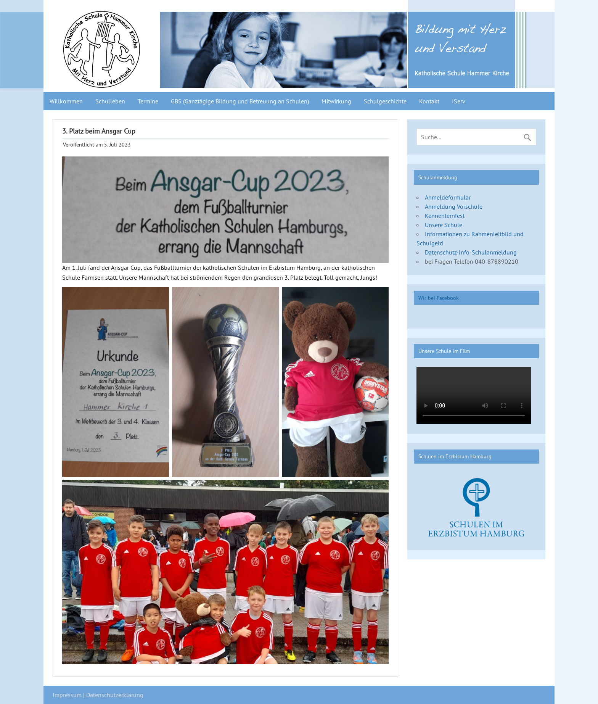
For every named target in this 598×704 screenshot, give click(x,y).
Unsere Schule (443, 225)
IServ (458, 101)
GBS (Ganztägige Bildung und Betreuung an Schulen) (240, 101)
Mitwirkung (336, 101)
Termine (148, 101)
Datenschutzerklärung (114, 695)
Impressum (67, 695)
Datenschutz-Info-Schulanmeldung (471, 252)
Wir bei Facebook (438, 297)
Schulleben (110, 101)
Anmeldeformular (448, 197)
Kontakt (429, 101)
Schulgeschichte (385, 101)
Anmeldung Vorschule (453, 206)
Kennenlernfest (445, 215)
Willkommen (66, 101)
